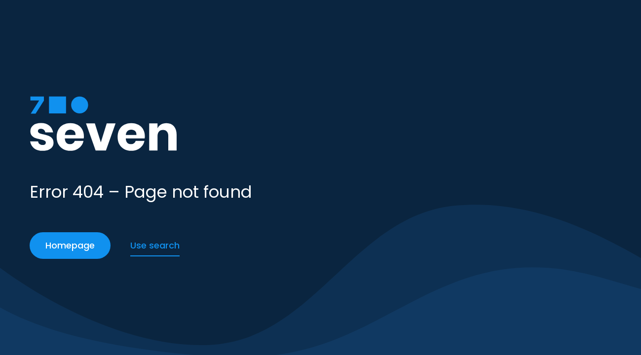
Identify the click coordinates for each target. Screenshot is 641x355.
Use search (155, 245)
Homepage (70, 245)
